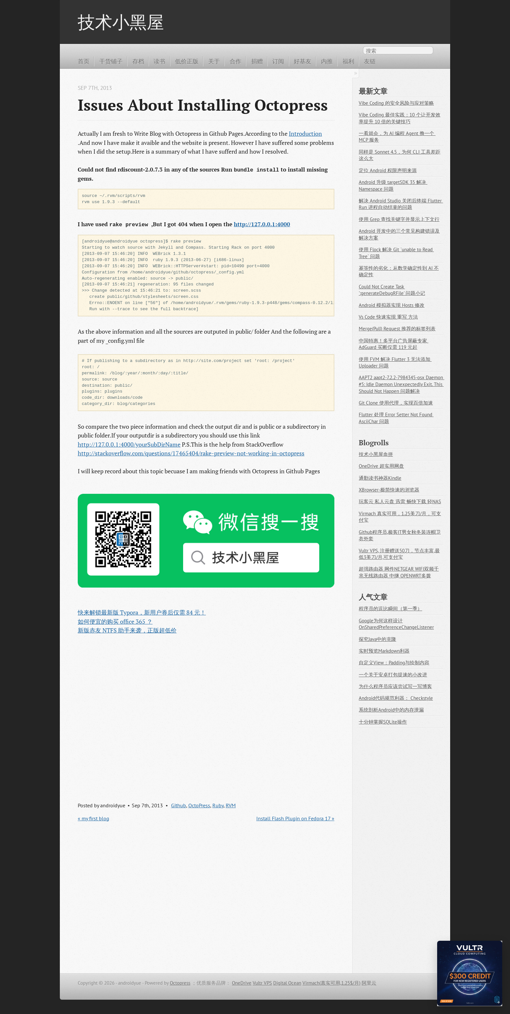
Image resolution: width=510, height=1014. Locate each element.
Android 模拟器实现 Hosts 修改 (391, 305)
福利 (348, 61)
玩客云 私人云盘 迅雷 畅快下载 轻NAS (400, 501)
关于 (214, 61)
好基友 (302, 61)
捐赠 (257, 61)
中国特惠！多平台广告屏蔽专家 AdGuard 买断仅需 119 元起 (393, 344)
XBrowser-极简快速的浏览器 (389, 490)
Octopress (180, 983)
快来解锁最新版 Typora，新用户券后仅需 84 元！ (142, 612)
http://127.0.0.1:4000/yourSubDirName (129, 444)
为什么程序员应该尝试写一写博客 (395, 686)
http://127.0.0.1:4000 (262, 224)
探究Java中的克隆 (377, 639)
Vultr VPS (262, 983)
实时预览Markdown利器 (384, 651)
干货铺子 (111, 61)
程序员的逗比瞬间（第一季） (390, 608)
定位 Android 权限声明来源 (388, 170)
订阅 (278, 61)
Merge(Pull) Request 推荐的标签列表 (397, 329)
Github (178, 805)
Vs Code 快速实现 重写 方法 (388, 317)
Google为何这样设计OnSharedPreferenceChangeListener (396, 624)
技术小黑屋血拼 (376, 454)
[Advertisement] (206, 712)
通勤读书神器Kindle (380, 478)
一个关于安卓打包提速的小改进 (393, 675)
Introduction (305, 133)
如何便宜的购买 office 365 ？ (115, 621)
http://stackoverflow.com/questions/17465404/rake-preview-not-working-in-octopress (191, 453)
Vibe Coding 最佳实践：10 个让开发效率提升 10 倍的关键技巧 (399, 118)
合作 (235, 61)
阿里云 (369, 983)
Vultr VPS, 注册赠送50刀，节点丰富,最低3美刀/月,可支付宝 (399, 554)
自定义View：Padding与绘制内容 (394, 663)
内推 (327, 61)
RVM (231, 805)
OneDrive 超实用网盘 (381, 466)
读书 (159, 61)
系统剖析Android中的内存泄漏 (391, 710)
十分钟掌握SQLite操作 (383, 722)
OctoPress (199, 805)
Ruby (217, 805)
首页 (83, 61)
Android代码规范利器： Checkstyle (396, 698)
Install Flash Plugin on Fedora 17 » (295, 818)
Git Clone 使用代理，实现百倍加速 (396, 403)
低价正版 (186, 61)
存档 (138, 61)
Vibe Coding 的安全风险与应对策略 (396, 103)
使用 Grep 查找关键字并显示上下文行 (399, 219)
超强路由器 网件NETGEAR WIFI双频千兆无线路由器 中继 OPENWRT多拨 (399, 572)
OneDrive (241, 983)
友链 (370, 61)
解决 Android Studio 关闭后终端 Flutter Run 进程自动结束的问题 (401, 204)
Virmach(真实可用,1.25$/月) (331, 983)
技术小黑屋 (121, 21)
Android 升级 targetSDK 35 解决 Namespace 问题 (393, 185)
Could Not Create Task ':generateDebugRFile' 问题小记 (392, 290)
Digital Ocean (287, 983)
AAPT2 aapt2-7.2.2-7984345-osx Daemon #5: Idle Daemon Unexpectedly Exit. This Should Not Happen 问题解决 (401, 384)
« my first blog (93, 818)
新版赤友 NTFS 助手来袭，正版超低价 (127, 630)
